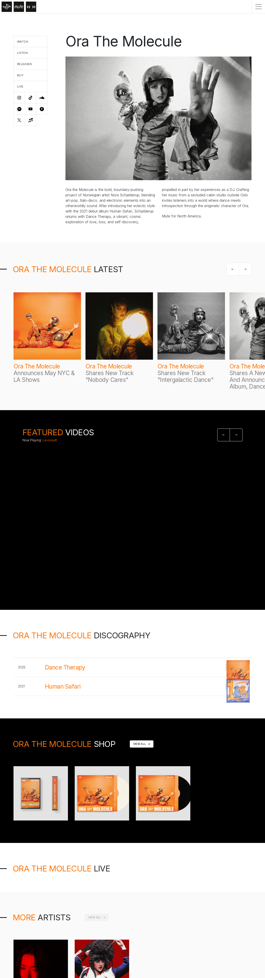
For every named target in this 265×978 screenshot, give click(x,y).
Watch (22, 41)
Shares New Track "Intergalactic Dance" (185, 376)
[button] (233, 269)
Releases (24, 64)
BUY (237, 667)
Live (20, 86)
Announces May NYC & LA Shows (44, 376)
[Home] (18, 6)
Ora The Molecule (36, 366)
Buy (20, 75)
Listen (22, 53)
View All (139, 744)
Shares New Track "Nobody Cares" (109, 376)
